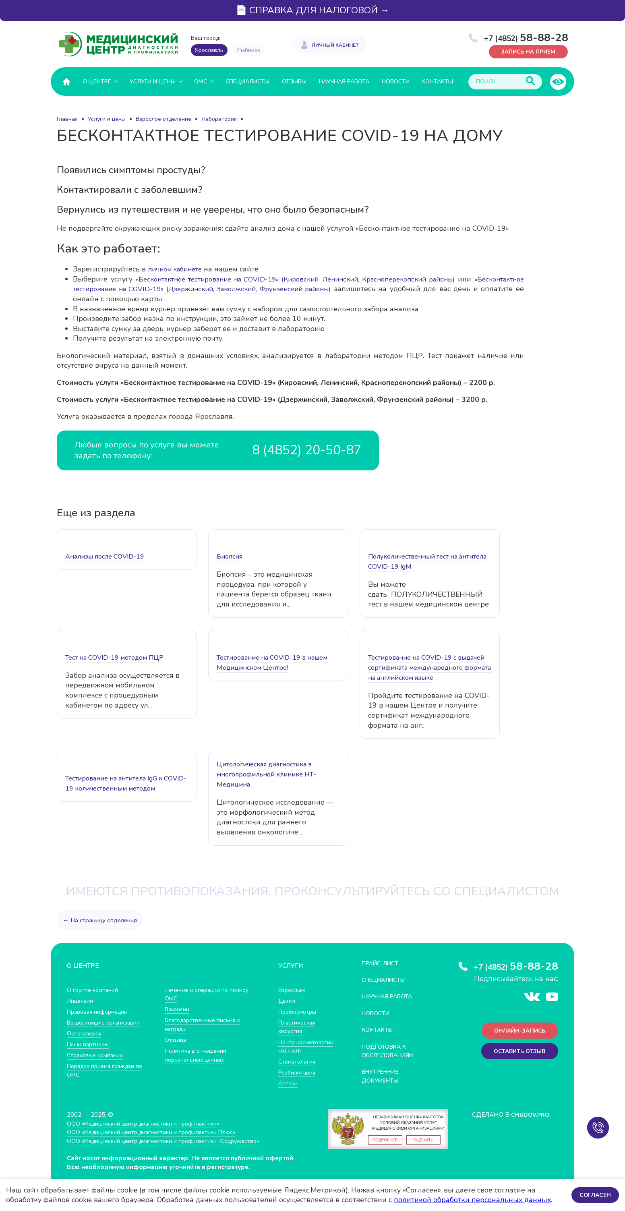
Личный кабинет (335, 44)
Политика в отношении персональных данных (197, 1055)
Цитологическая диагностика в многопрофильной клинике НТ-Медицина (266, 774)
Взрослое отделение (163, 119)
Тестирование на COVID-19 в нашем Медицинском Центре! (272, 662)
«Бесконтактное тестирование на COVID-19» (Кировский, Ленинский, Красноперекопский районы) (322, 279)
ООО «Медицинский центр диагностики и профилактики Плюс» (157, 1138)
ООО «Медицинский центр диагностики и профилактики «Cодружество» (170, 1146)
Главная (67, 119)
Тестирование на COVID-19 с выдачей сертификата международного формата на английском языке (429, 667)
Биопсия (229, 556)
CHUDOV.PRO (528, 1120)
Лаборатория (219, 119)
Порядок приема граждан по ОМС (108, 1070)
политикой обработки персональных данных (472, 1200)
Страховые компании (97, 1055)
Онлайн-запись (517, 1031)
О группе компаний (94, 989)
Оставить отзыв (517, 1052)
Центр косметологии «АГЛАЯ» (297, 1050)
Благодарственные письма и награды (205, 1024)
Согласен (594, 1195)
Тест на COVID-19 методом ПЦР (114, 657)
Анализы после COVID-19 (104, 556)
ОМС (200, 81)
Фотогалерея (86, 1033)
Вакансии (178, 1009)
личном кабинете (178, 269)
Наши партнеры (89, 1044)
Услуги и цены (153, 81)
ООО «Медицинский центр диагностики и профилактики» (148, 1129)
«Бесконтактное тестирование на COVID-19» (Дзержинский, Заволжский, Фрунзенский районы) (240, 289)
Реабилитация (298, 1081)
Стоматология (298, 1070)
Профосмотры (299, 1011)
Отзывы (294, 81)
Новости (396, 81)
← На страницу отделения (100, 920)
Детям (287, 1000)
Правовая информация (99, 1011)
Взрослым (292, 989)
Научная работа (344, 81)
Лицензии (81, 1000)
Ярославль (209, 50)
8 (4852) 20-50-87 (303, 450)
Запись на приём (526, 51)
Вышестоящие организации (106, 1022)
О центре (97, 81)
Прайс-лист (382, 962)
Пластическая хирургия (298, 1026)
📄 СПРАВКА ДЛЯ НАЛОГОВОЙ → (312, 10)
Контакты (437, 81)
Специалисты (247, 81)
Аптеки (288, 1092)
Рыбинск (248, 50)
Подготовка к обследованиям (391, 1050)
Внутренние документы (383, 1076)
